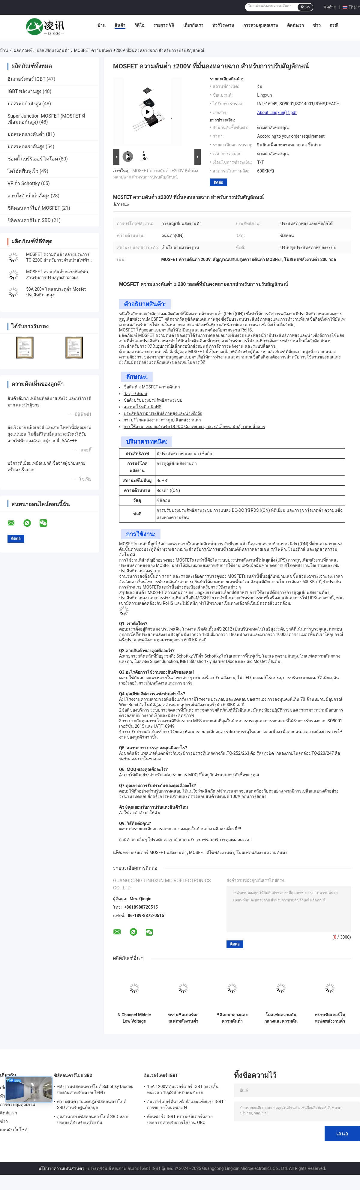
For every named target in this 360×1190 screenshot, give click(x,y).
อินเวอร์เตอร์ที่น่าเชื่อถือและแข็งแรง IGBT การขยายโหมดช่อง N (185, 1104)
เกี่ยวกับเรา (193, 25)
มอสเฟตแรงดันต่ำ (53, 50)
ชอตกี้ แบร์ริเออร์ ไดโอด (33, 159)
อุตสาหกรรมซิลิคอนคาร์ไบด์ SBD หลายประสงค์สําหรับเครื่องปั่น (93, 1119)
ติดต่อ (218, 182)
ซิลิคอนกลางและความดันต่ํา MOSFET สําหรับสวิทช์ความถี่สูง (232, 1018)
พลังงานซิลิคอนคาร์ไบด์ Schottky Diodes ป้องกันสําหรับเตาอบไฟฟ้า (95, 1089)
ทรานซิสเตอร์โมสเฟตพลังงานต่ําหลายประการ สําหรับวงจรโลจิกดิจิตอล (329, 1018)
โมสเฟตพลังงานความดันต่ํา (261, 852)
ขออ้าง (329, 6)
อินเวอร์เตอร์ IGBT (26, 79)
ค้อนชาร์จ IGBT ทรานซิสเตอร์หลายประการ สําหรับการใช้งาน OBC (180, 1119)
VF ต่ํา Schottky (24, 183)
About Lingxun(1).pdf (277, 112)
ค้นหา (305, 7)
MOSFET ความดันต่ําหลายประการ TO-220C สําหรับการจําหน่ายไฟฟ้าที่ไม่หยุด (59, 260)
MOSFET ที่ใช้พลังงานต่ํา (211, 852)
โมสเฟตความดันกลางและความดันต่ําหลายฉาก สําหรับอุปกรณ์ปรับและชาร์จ (281, 1018)
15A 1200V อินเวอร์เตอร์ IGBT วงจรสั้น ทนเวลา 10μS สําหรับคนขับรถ (183, 1089)
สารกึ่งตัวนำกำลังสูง (29, 196)
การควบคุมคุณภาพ (260, 25)
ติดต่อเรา (295, 25)
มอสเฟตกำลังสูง (24, 103)
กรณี (334, 25)
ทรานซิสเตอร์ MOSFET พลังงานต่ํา (155, 852)
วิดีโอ (139, 25)
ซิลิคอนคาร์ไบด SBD (29, 220)
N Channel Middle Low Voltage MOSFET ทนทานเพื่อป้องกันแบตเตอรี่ (134, 1018)
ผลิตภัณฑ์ (23, 50)
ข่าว (317, 25)
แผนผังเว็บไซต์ (13, 1129)
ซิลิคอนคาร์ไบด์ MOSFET (34, 208)
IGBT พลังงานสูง (24, 91)
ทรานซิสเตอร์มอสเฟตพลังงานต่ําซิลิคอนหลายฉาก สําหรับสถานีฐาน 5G (183, 1018)
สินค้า (120, 25)
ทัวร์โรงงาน (223, 25)
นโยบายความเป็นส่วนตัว (61, 1168)
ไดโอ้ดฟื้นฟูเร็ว (23, 171)
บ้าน (102, 25)
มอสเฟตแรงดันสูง (26, 146)
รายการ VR (163, 25)
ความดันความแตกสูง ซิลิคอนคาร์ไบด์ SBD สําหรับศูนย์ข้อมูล (91, 1104)
